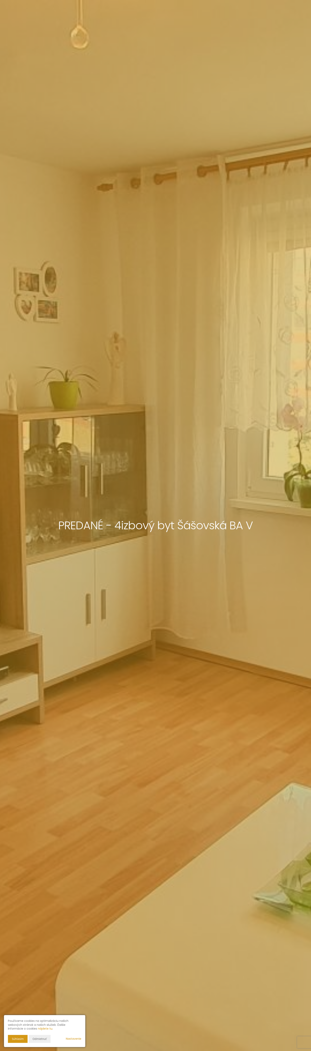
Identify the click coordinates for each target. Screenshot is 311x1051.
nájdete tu (45, 1029)
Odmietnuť (40, 1039)
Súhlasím (18, 1039)
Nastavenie (73, 1039)
